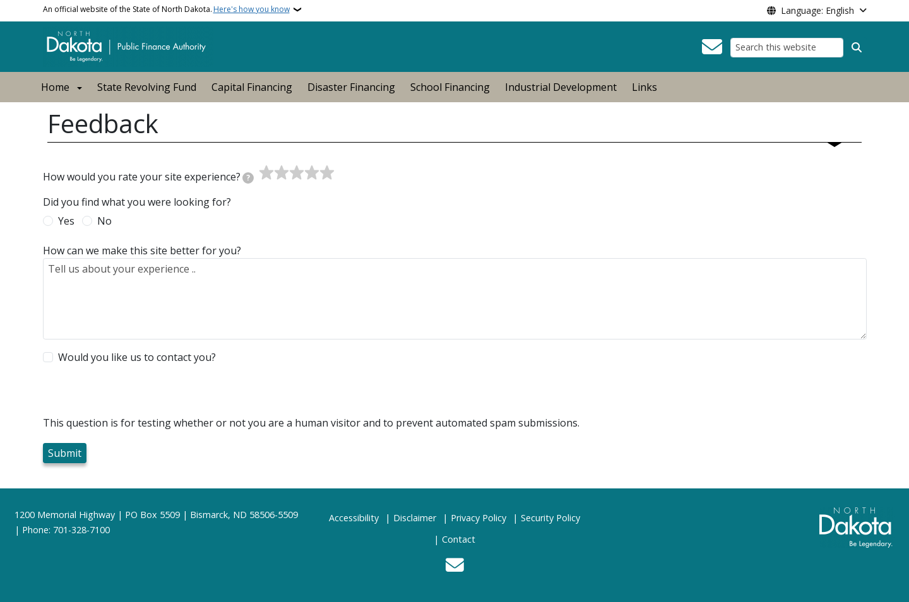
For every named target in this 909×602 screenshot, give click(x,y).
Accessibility (354, 518)
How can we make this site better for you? (142, 250)
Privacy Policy (478, 518)
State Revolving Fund (146, 87)
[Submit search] (857, 47)
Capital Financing (251, 87)
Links (644, 87)
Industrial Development (561, 87)
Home (55, 87)
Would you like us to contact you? (137, 357)
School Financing (450, 87)
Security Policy (550, 518)
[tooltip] (248, 178)
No (104, 221)
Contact (458, 539)
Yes (66, 221)
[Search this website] (786, 47)
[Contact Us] (712, 47)
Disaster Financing (351, 87)
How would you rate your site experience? (148, 177)
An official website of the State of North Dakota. (166, 9)
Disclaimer (414, 518)
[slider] (297, 172)
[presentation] (139, 390)
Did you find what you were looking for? (137, 202)
